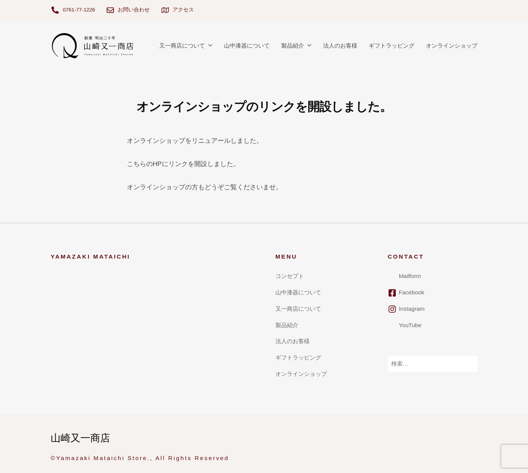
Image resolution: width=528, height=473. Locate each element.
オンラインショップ (451, 45)
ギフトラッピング (391, 45)
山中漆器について (247, 45)
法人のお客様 (340, 45)
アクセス (183, 10)
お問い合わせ (134, 10)
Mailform (410, 276)
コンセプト (289, 276)
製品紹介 (292, 45)
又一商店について (182, 45)
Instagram (412, 308)
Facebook (411, 292)
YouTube (410, 325)
